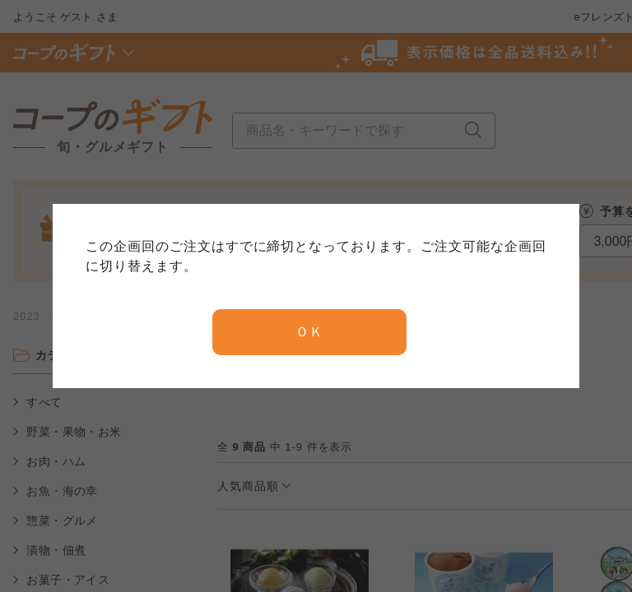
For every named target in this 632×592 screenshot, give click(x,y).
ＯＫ (309, 332)
